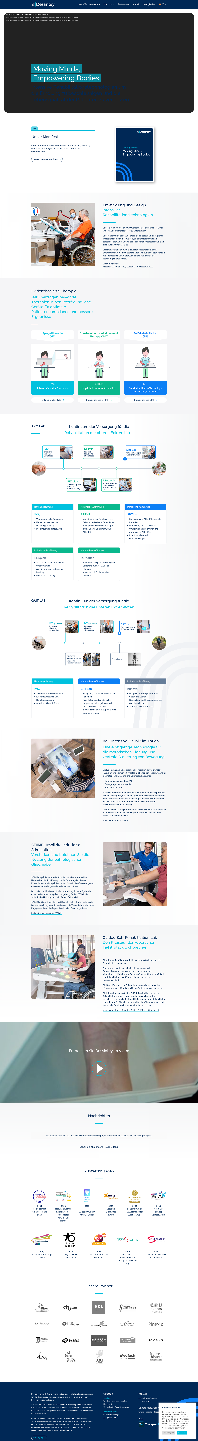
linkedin (149, 1412)
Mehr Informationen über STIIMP (46, 913)
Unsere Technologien (87, 4)
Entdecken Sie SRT (144, 400)
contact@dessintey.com (148, 1398)
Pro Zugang (38, 1438)
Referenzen (123, 4)
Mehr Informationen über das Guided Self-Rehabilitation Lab (131, 1010)
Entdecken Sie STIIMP (97, 400)
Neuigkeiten (149, 4)
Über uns (108, 4)
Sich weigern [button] (169, 1433)
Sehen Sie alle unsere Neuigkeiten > (99, 1147)
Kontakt (136, 4)
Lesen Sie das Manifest (45, 159)
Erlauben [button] (181, 1433)
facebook (158, 1412)
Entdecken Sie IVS (51, 400)
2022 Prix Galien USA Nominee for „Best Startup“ (135, 1212)
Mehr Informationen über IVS (116, 820)
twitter (141, 1412)
